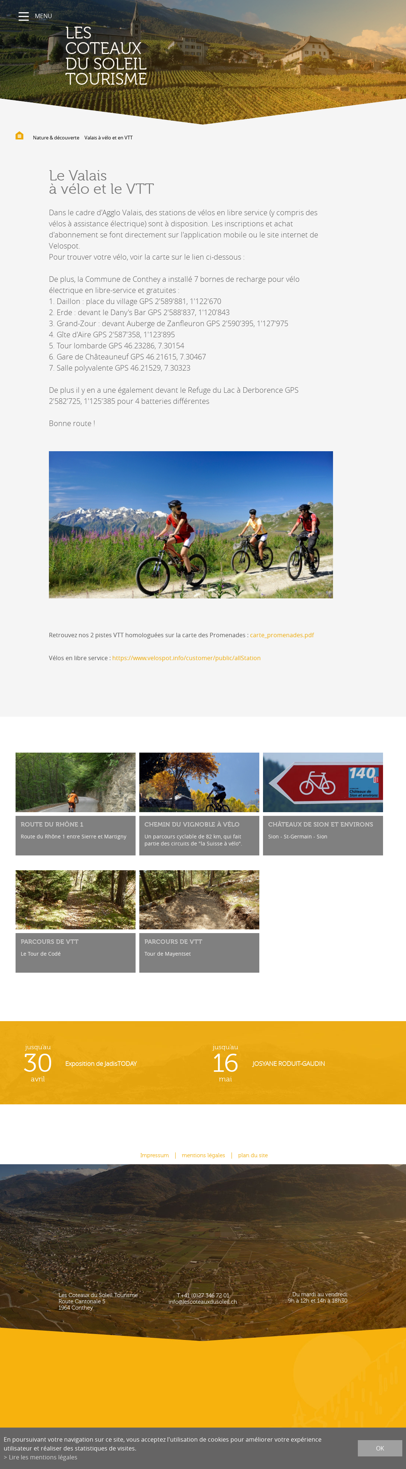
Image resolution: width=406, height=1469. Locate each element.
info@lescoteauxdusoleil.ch (203, 1302)
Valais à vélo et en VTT (108, 137)
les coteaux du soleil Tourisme (106, 56)
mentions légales (203, 1155)
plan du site (253, 1155)
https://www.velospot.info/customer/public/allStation (186, 658)
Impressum (154, 1155)
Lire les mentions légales (43, 1457)
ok (380, 1448)
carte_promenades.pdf (282, 635)
